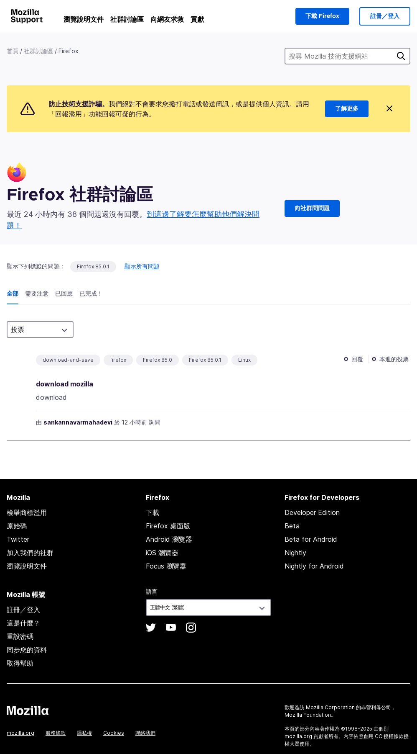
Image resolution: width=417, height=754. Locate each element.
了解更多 (347, 109)
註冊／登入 (384, 16)
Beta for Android (311, 539)
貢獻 (197, 19)
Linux (244, 360)
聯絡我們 (145, 733)
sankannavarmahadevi (77, 422)
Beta (292, 526)
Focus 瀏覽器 (166, 566)
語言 (152, 591)
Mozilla (27, 710)
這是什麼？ (23, 623)
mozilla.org (20, 733)
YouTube (171, 628)
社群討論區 (127, 19)
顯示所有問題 (142, 266)
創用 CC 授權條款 (384, 736)
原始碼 (17, 526)
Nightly (295, 552)
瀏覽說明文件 (84, 19)
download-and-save (68, 360)
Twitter (18, 539)
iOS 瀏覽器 (162, 552)
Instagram (191, 628)
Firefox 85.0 (157, 360)
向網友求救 (167, 19)
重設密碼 (20, 636)
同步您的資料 (27, 650)
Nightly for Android (314, 566)
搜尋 (401, 56)
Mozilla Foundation (308, 715)
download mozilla (64, 384)
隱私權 (84, 733)
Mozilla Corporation (330, 707)
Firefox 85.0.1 (93, 266)
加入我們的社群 (30, 552)
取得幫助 (20, 663)
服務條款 (56, 733)
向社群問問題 (312, 208)
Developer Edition (312, 512)
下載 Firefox (322, 16)
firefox (118, 360)
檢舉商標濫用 (27, 512)
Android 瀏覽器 (169, 539)
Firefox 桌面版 (168, 526)
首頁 (12, 50)
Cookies (113, 733)
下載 (152, 512)
